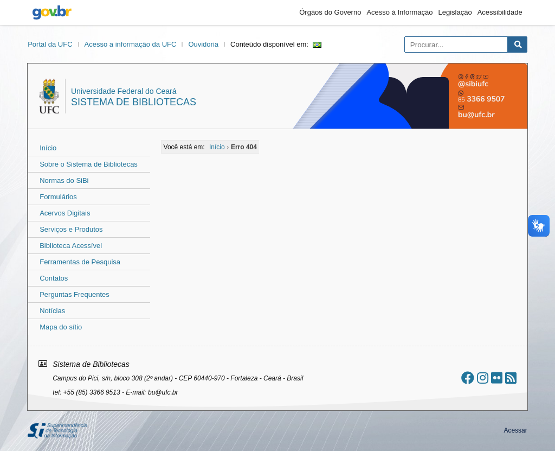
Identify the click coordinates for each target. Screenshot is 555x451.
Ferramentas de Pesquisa (80, 262)
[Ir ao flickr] (496, 378)
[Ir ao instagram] (482, 378)
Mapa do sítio (61, 327)
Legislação (455, 12)
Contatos (54, 278)
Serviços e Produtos (71, 229)
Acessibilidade (499, 12)
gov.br (52, 12)
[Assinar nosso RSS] (511, 378)
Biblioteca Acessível (71, 246)
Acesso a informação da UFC (131, 44)
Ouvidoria (203, 44)
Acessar (515, 430)
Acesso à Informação (399, 12)
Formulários (58, 197)
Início (48, 148)
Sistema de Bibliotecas (133, 102)
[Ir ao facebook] (467, 378)
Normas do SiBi (64, 180)
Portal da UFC (50, 44)
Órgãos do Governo (330, 12)
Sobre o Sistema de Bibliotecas (89, 164)
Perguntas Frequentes (74, 294)
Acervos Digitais (65, 213)
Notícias (52, 311)
